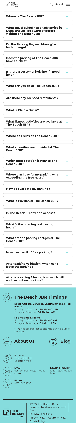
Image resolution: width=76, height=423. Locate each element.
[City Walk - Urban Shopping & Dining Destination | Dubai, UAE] (12, 4)
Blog (65, 341)
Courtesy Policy (57, 417)
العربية (59, 4)
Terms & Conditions (41, 414)
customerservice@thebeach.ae (29, 372)
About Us (24, 341)
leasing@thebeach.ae (61, 372)
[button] (67, 4)
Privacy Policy (37, 417)
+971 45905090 (22, 383)
